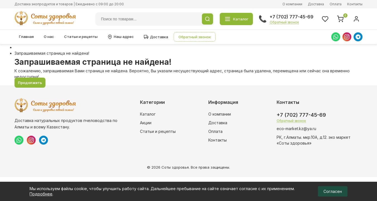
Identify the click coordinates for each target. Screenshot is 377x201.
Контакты (354, 4)
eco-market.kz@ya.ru (296, 128)
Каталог (148, 114)
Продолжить (30, 82)
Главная (26, 36)
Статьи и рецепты (81, 36)
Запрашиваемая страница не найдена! (51, 53)
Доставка (316, 4)
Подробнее (41, 194)
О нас (49, 36)
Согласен (332, 191)
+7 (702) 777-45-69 (291, 17)
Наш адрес (121, 36)
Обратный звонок (284, 22)
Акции (145, 122)
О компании (292, 4)
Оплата (336, 4)
